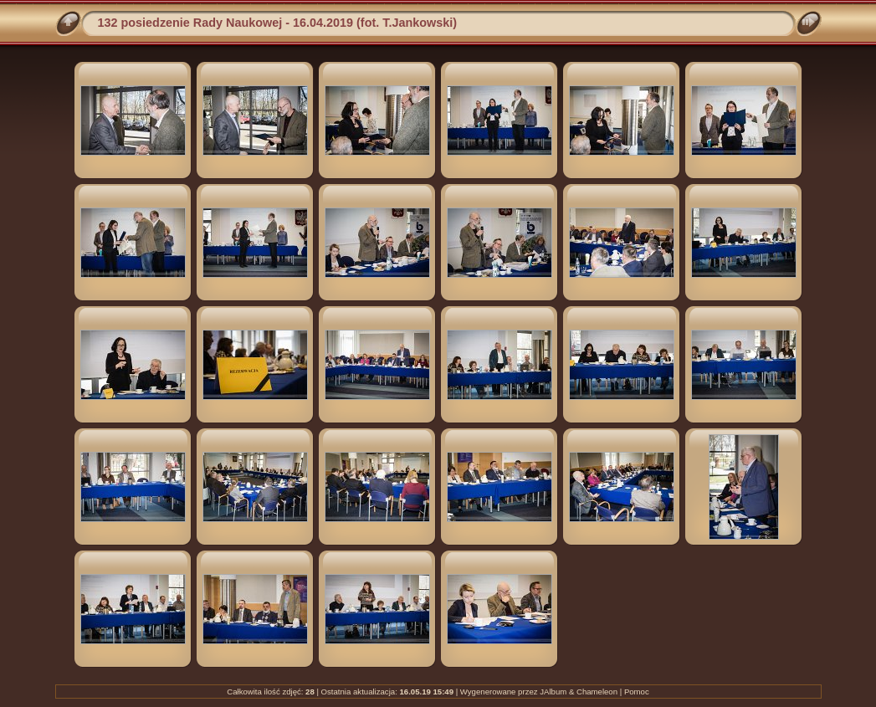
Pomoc (636, 691)
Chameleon (596, 691)
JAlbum (553, 691)
